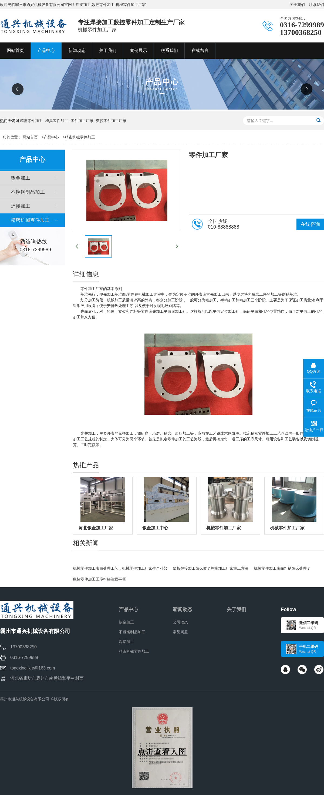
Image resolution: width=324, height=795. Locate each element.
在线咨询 (310, 224)
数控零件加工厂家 (111, 120)
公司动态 (180, 622)
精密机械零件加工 (80, 137)
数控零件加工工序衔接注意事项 (99, 579)
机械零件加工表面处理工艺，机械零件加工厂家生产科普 (120, 568)
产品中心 (51, 137)
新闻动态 (182, 609)
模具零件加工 (56, 120)
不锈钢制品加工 (28, 192)
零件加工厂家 (82, 120)
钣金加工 (20, 178)
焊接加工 (20, 206)
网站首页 (30, 137)
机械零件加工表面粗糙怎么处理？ (282, 568)
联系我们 (316, 4)
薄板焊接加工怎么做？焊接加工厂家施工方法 (210, 568)
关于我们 (297, 4)
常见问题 (180, 632)
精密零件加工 (31, 120)
